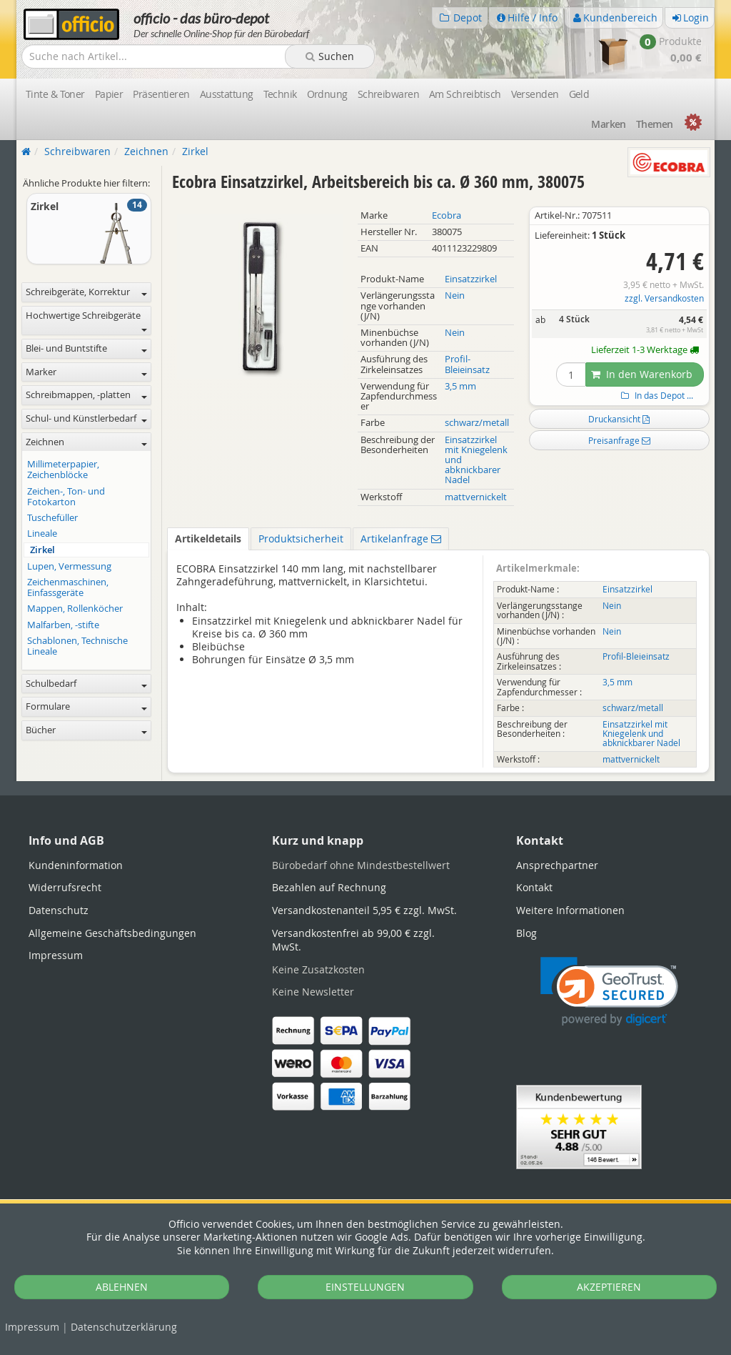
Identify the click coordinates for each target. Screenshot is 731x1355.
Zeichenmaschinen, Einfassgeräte (68, 587)
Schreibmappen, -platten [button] (86, 395)
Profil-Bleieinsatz (467, 364)
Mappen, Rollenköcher (75, 608)
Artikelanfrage (401, 538)
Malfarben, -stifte (63, 625)
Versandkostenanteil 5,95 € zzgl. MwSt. (364, 910)
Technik (280, 94)
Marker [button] (86, 372)
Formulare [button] (86, 706)
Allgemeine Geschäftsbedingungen (112, 933)
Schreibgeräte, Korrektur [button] (86, 292)
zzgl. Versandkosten (664, 298)
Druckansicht (619, 419)
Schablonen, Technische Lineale (77, 646)
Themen (654, 124)
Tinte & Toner (55, 94)
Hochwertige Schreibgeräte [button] (86, 320)
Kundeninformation (76, 865)
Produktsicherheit (300, 538)
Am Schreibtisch (465, 94)
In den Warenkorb (641, 374)
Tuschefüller (52, 517)
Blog (526, 933)
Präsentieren (161, 94)
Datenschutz (124, 1327)
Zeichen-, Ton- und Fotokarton (66, 496)
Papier (109, 94)
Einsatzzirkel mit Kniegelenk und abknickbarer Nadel (641, 734)
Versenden (535, 94)
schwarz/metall (477, 423)
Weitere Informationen (570, 910)
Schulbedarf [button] (86, 684)
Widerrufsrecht (65, 887)
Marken (608, 124)
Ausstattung (226, 94)
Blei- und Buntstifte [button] (86, 348)
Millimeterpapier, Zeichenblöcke (63, 469)
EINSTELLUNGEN (365, 1287)
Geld (579, 94)
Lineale (42, 533)
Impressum (32, 1327)
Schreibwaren (388, 94)
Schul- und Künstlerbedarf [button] (86, 418)
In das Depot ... (655, 395)
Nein (455, 295)
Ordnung (327, 94)
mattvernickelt (476, 497)
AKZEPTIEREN (609, 1287)
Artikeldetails (208, 538)
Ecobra (446, 215)
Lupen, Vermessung (69, 566)
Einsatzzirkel (471, 279)
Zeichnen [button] (86, 442)
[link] (609, 992)
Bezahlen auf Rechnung (329, 887)
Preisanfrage (619, 440)
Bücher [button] (86, 730)
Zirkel (42, 550)
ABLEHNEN (122, 1287)
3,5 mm (460, 386)
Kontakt (534, 887)
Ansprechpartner (557, 865)
